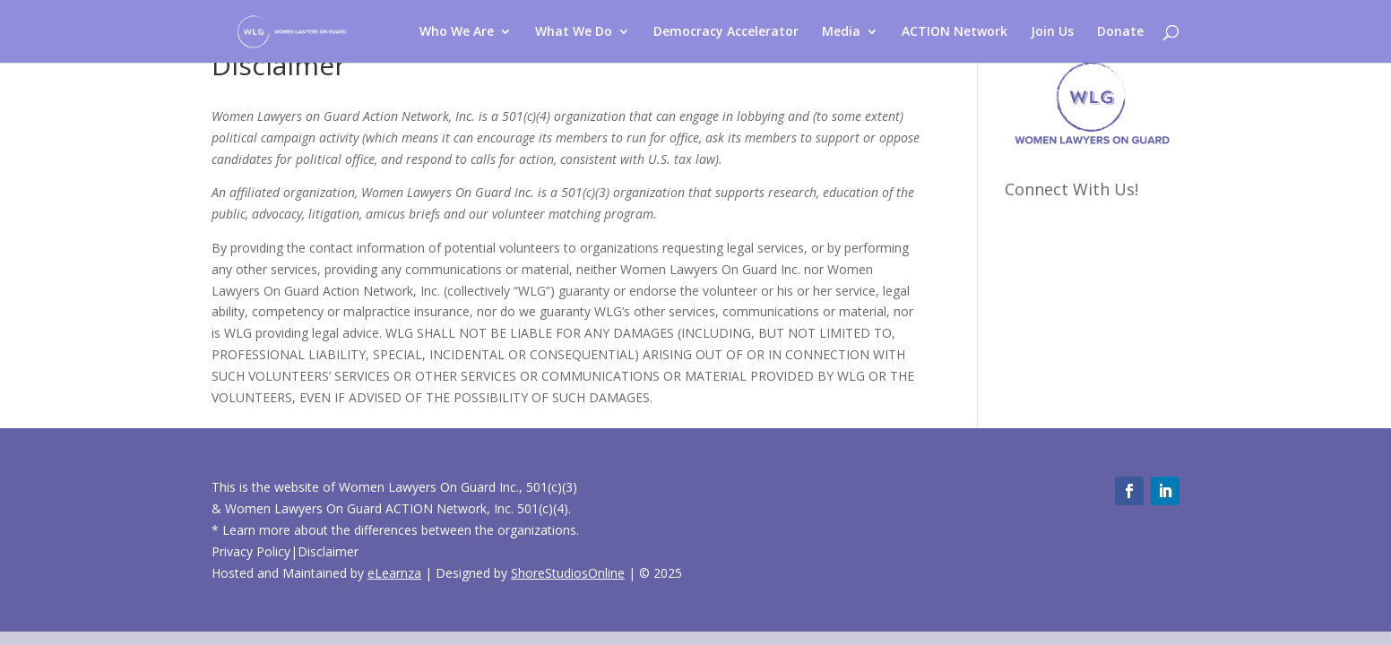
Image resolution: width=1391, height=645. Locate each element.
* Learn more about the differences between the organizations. (395, 529)
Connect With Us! (1071, 189)
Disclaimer (328, 551)
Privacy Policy (251, 551)
